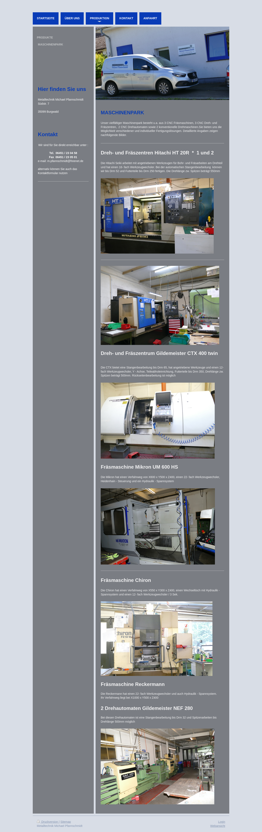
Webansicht (217, 825)
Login (221, 821)
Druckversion (48, 821)
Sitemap (65, 821)
